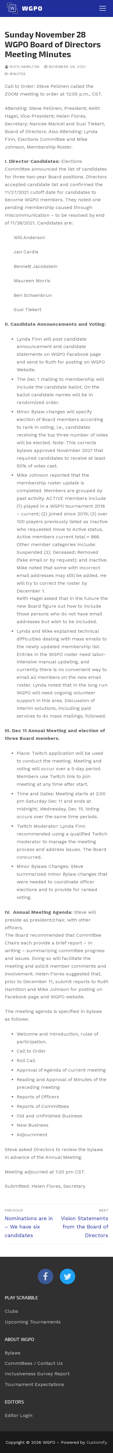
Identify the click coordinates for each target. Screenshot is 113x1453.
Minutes (15, 74)
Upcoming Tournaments (33, 1322)
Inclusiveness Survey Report (37, 1373)
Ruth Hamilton (22, 67)
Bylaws (13, 1353)
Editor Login (18, 1415)
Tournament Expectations (34, 1384)
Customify (96, 1442)
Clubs (11, 1311)
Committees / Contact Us (34, 1363)
